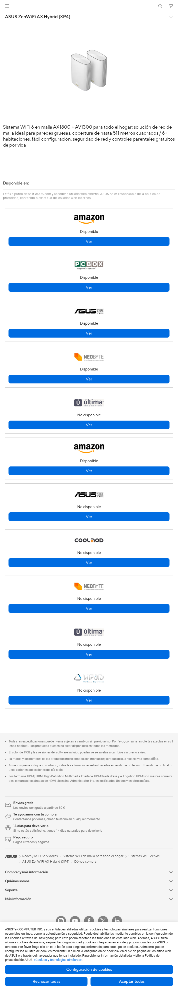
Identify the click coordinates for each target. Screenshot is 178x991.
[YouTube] (75, 921)
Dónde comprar (86, 862)
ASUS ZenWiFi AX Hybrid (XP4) (37, 17)
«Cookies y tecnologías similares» (58, 960)
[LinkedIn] (117, 921)
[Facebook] (89, 921)
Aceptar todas (131, 981)
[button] (7, 6)
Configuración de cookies (89, 969)
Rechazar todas (46, 981)
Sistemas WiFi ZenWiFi (145, 856)
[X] (103, 921)
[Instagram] (61, 921)
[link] (89, 6)
